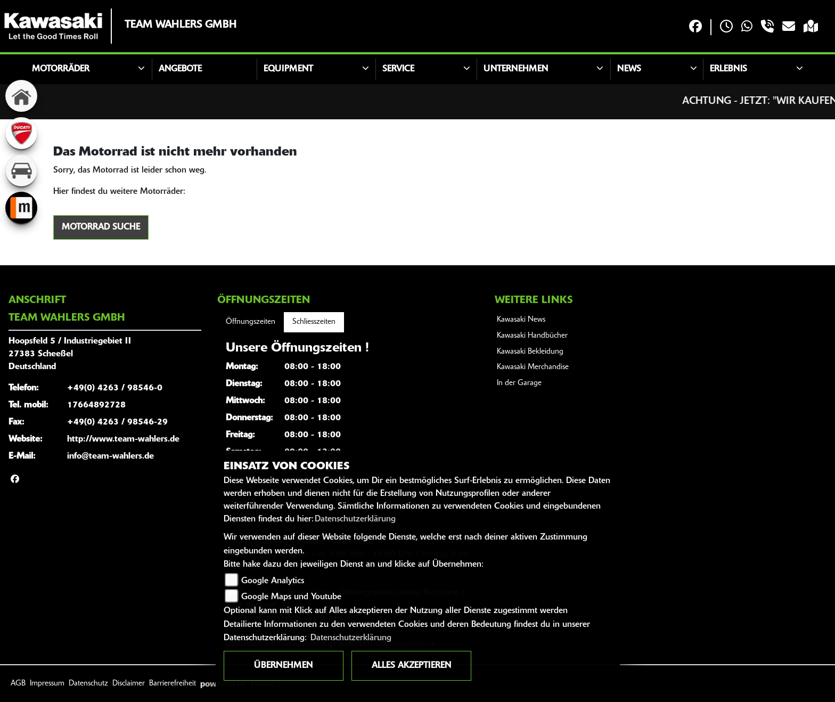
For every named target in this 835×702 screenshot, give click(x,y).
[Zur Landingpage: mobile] (21, 208)
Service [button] (398, 69)
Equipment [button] (288, 69)
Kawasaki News (521, 320)
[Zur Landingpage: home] (21, 96)
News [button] (629, 69)
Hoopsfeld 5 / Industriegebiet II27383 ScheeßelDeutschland (70, 354)
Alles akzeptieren (411, 666)
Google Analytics (272, 581)
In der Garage (519, 383)
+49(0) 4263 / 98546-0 (114, 388)
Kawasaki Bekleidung (530, 352)
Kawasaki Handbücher (532, 336)
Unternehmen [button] (516, 69)
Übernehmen (283, 666)
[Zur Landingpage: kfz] (21, 170)
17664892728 (96, 405)
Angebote (180, 69)
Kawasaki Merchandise (533, 367)
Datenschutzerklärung (355, 519)
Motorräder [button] (60, 69)
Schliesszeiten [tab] (313, 322)
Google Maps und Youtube (291, 597)
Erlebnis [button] (728, 69)
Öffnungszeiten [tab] (250, 322)
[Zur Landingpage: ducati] (21, 133)
